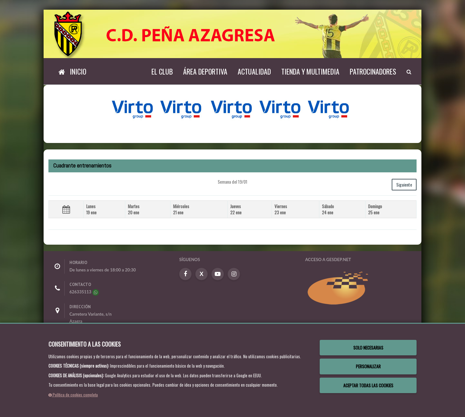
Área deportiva (205, 71)
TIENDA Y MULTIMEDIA (310, 71)
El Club (162, 71)
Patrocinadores (373, 71)
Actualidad (254, 71)
